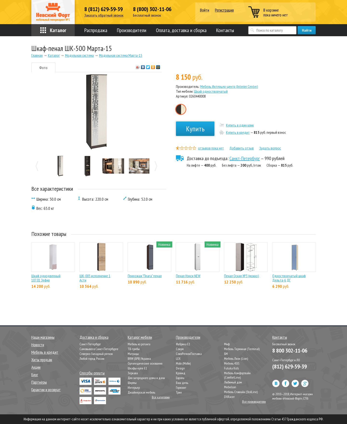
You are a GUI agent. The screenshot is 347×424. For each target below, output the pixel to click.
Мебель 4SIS (231, 363)
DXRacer (229, 397)
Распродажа (95, 30)
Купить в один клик (240, 125)
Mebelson (230, 387)
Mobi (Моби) (183, 363)
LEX (178, 358)
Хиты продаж (41, 359)
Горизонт (181, 387)
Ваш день (182, 383)
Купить (195, 128)
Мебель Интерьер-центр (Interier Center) (229, 86)
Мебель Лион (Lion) (236, 358)
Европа (180, 378)
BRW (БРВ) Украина (139, 358)
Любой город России (92, 358)
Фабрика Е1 (183, 344)
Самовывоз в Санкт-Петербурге (99, 349)
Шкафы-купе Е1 (137, 368)
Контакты (225, 30)
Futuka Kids (231, 368)
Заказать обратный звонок (103, 15)
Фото (43, 67)
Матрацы (133, 354)
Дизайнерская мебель (141, 392)
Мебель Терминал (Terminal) (242, 349)
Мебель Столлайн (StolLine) (241, 392)
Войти (204, 10)
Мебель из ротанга (139, 344)
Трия (179, 392)
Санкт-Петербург (244, 158)
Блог (34, 374)
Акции (35, 367)
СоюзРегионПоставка (189, 354)
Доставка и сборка (94, 337)
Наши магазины (42, 337)
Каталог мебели (140, 337)
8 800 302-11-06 (289, 350)
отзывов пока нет (211, 148)
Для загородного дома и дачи (146, 378)
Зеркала (133, 373)
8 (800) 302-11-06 (152, 9)
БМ (226, 354)
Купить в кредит (238, 132)
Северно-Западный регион (96, 354)
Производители (131, 30)
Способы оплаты (92, 373)
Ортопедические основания (145, 363)
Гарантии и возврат (46, 389)
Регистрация (224, 10)
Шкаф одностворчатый (211, 91)
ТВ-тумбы (134, 349)
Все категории (161, 397)
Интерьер (134, 387)
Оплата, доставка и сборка (181, 30)
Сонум (180, 349)
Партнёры (39, 382)
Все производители (254, 401)
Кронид (180, 373)
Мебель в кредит (44, 352)
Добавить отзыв (241, 148)
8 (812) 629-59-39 (103, 9)
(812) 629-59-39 (289, 366)
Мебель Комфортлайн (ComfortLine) (237, 375)
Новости (37, 344)
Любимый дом (233, 382)
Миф (227, 344)
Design (180, 368)
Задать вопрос (270, 148)
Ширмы (132, 383)
